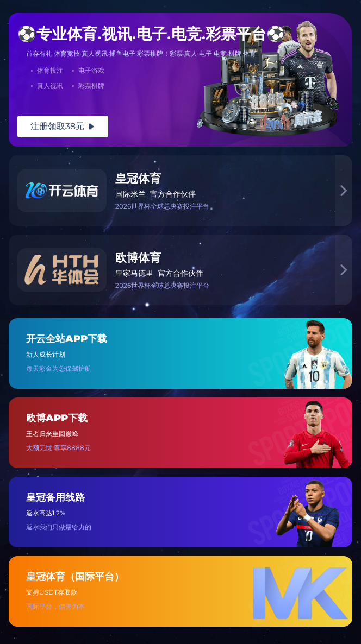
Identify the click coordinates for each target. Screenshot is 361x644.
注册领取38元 (62, 126)
